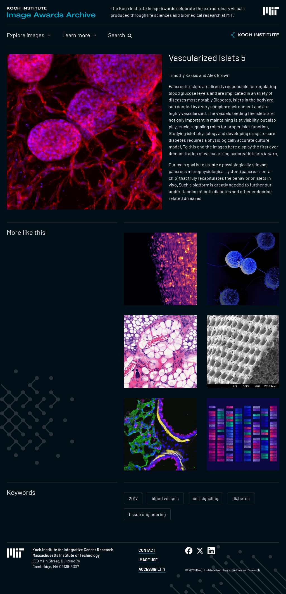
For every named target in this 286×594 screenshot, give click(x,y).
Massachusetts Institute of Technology (66, 555)
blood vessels (165, 498)
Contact (147, 550)
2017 (133, 498)
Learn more (76, 35)
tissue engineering (147, 514)
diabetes (241, 498)
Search (116, 35)
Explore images (25, 35)
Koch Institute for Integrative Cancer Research (72, 549)
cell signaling (205, 498)
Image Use (148, 559)
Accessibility (152, 569)
